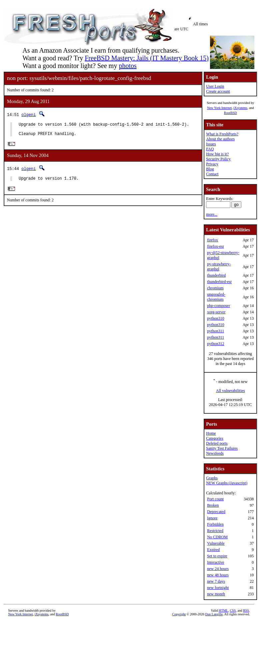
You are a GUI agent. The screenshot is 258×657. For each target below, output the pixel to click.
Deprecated (216, 511)
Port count (215, 499)
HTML (223, 610)
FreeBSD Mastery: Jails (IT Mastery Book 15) (147, 58)
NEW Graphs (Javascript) (226, 483)
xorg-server (216, 312)
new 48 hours (218, 575)
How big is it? (217, 154)
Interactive (215, 562)
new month (216, 594)
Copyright (179, 614)
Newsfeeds (215, 453)
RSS (246, 610)
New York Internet (219, 108)
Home (211, 433)
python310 (215, 318)
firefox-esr (215, 246)
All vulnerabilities (230, 390)
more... (211, 214)
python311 (215, 331)
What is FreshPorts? (222, 134)
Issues (211, 144)
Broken (213, 505)
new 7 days (216, 581)
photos (127, 65)
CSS (233, 610)
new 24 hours (218, 568)
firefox (212, 240)
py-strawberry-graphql (219, 266)
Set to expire (217, 556)
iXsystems (240, 108)
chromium (215, 288)
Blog (210, 169)
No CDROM (217, 537)
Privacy (212, 164)
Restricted (215, 530)
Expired (213, 549)
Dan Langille (214, 614)
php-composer (218, 305)
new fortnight (218, 587)
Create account (218, 91)
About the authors (220, 139)
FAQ (210, 149)
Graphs (212, 478)
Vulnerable (216, 543)
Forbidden (215, 524)
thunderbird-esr (219, 281)
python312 (215, 343)
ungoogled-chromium (216, 297)
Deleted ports (216, 443)
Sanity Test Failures (222, 448)
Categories (214, 438)
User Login (215, 86)
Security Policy (218, 159)
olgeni (28, 114)
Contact (212, 174)
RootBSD (230, 113)
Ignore (212, 518)
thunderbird (216, 275)
